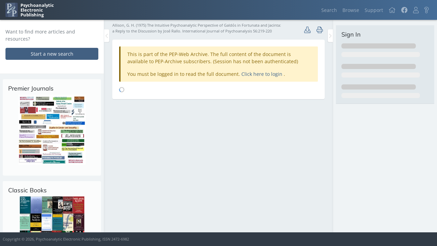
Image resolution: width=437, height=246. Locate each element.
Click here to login (262, 74)
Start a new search (52, 54)
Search (329, 10)
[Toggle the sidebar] (106, 35)
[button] (415, 10)
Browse (350, 10)
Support (374, 10)
